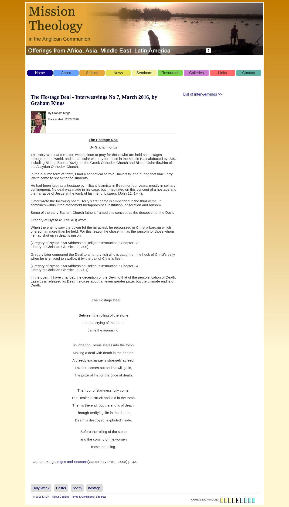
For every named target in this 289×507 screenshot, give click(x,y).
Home (40, 73)
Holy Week (41, 488)
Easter (61, 488)
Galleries (196, 73)
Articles (92, 73)
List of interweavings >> (202, 94)
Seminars (144, 73)
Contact (248, 73)
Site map (101, 496)
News (118, 73)
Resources (170, 73)
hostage (94, 488)
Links (222, 73)
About (66, 73)
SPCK (45, 496)
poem (77, 488)
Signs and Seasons (72, 462)
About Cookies (60, 496)
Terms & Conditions (82, 496)
